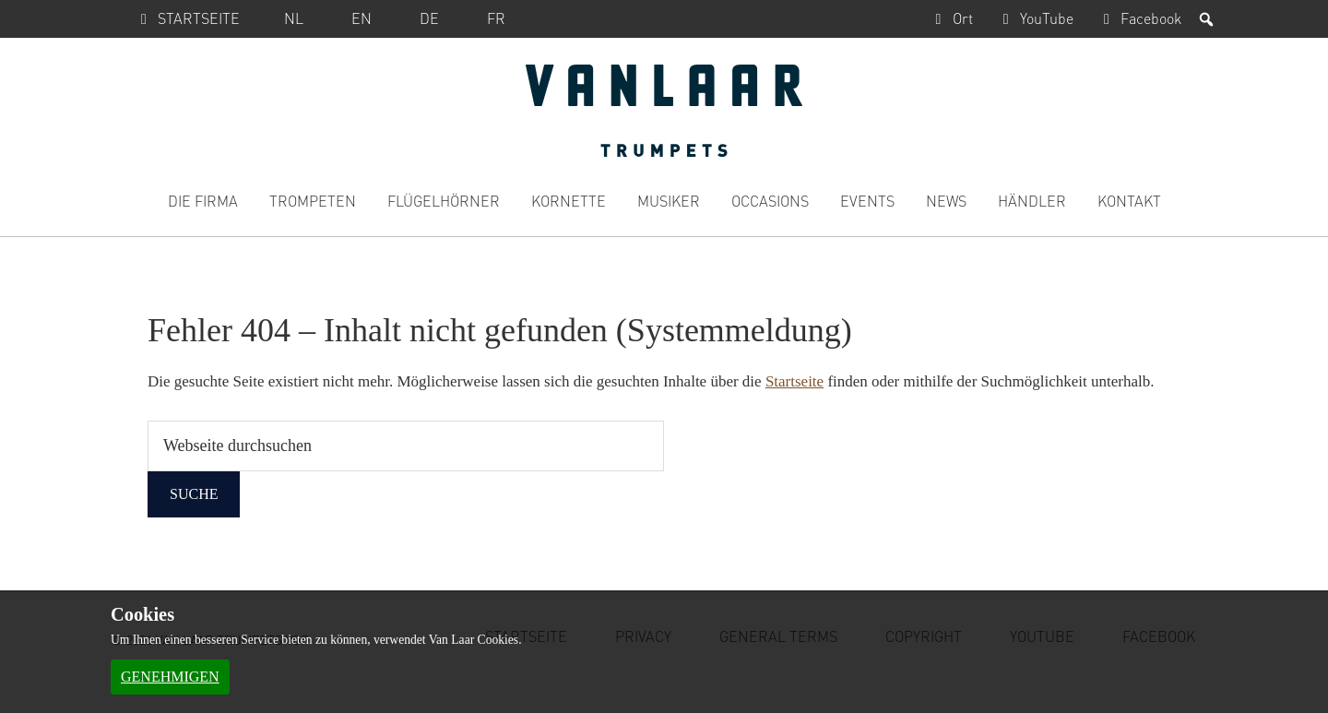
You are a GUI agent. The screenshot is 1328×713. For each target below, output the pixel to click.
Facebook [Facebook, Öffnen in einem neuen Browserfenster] (1138, 18)
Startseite (186, 18)
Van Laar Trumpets (664, 110)
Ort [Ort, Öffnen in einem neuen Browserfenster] (949, 18)
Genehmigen (170, 676)
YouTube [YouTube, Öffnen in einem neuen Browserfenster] (1034, 18)
